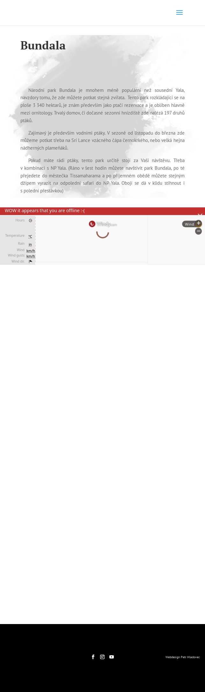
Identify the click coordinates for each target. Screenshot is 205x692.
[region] (102, 351)
